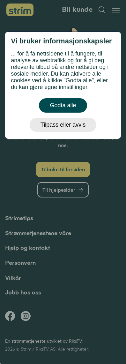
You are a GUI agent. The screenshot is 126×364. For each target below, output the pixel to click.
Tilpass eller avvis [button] (63, 125)
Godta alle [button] (63, 105)
